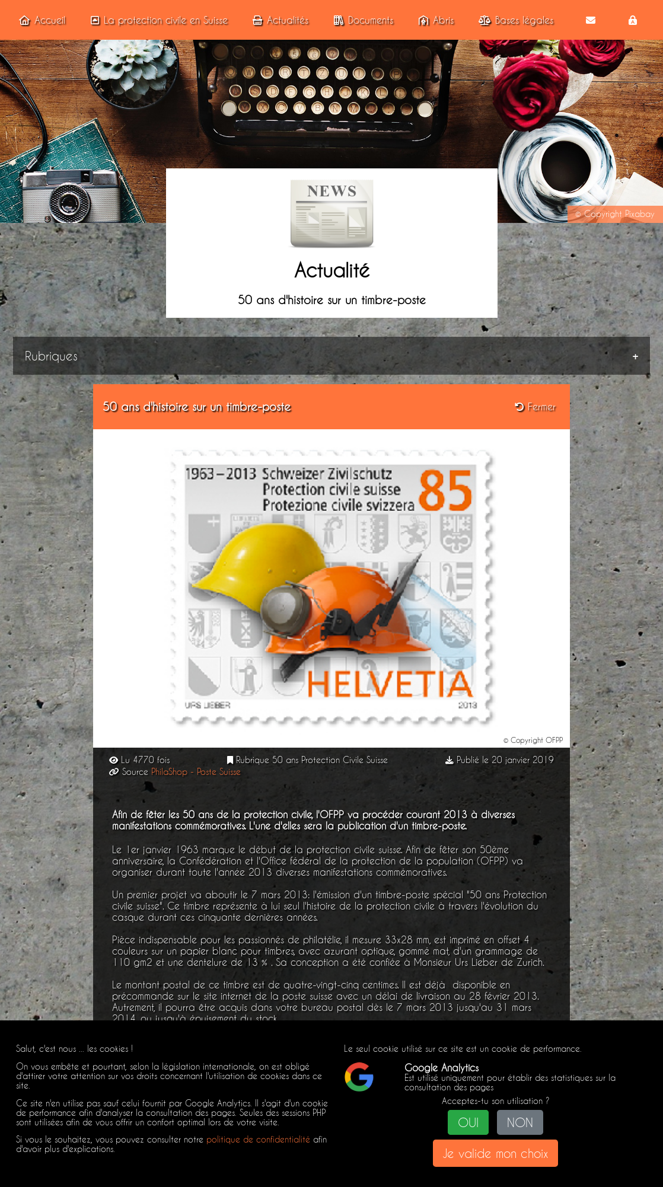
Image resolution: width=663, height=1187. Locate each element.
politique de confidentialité (258, 1139)
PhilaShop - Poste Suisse (196, 772)
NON (520, 1122)
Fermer (535, 406)
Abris (434, 19)
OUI (468, 1122)
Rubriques (51, 356)
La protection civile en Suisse (157, 19)
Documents (361, 19)
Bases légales (513, 19)
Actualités (278, 19)
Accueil (39, 19)
